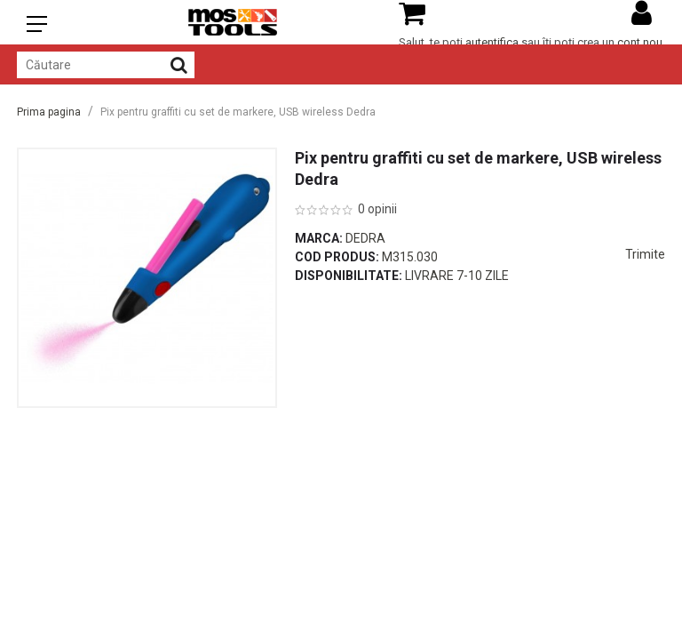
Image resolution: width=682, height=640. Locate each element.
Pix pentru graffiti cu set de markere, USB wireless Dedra (238, 112)
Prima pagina (49, 112)
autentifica (492, 42)
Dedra (365, 238)
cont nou (639, 42)
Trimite (645, 254)
